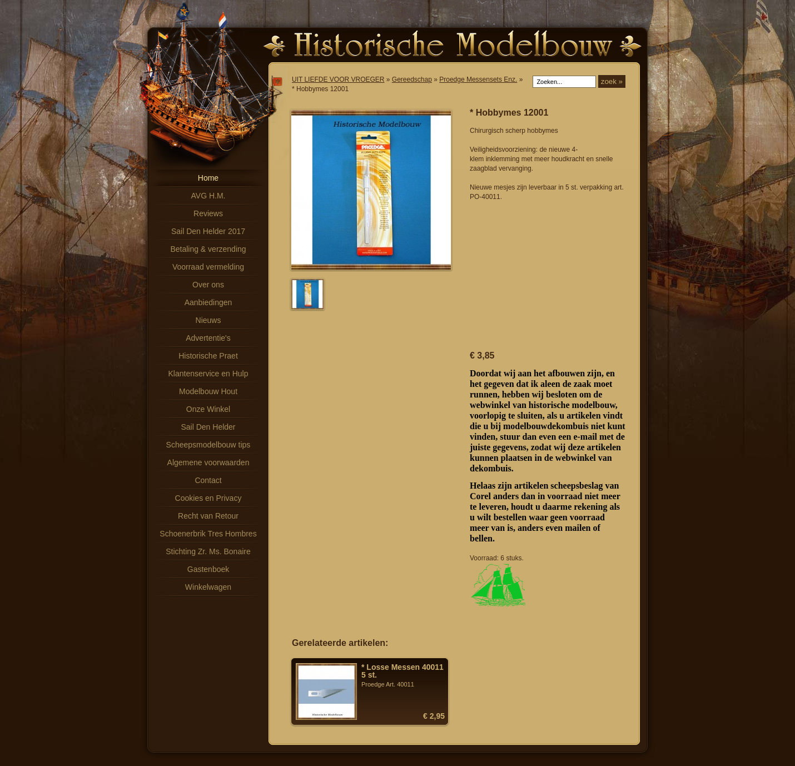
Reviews (208, 213)
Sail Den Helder (208, 426)
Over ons (208, 284)
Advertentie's (208, 338)
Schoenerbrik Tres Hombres (208, 533)
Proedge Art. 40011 (403, 675)
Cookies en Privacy (208, 498)
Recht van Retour (208, 515)
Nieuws (208, 320)
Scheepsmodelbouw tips (208, 444)
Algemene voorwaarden (208, 462)
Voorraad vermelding (208, 266)
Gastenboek (208, 569)
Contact (208, 480)
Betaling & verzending (208, 249)
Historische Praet (208, 355)
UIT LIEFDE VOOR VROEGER (338, 79)
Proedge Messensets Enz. (478, 79)
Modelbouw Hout (208, 391)
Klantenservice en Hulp (208, 373)
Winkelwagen (208, 587)
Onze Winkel (208, 409)
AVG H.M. (208, 195)
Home (208, 177)
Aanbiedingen (208, 302)
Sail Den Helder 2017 (208, 231)
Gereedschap (412, 79)
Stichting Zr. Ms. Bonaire (208, 551)
